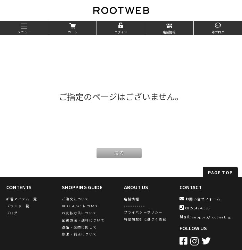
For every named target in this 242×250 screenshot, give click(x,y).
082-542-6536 (195, 208)
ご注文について (75, 199)
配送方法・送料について (83, 220)
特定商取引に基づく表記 (145, 219)
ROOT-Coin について (80, 205)
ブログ (12, 212)
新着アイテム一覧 (21, 199)
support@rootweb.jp (212, 217)
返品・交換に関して (79, 227)
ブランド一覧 (18, 205)
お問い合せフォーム (200, 199)
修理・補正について (79, 234)
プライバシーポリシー (143, 212)
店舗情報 (132, 199)
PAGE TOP (220, 172)
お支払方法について (79, 212)
